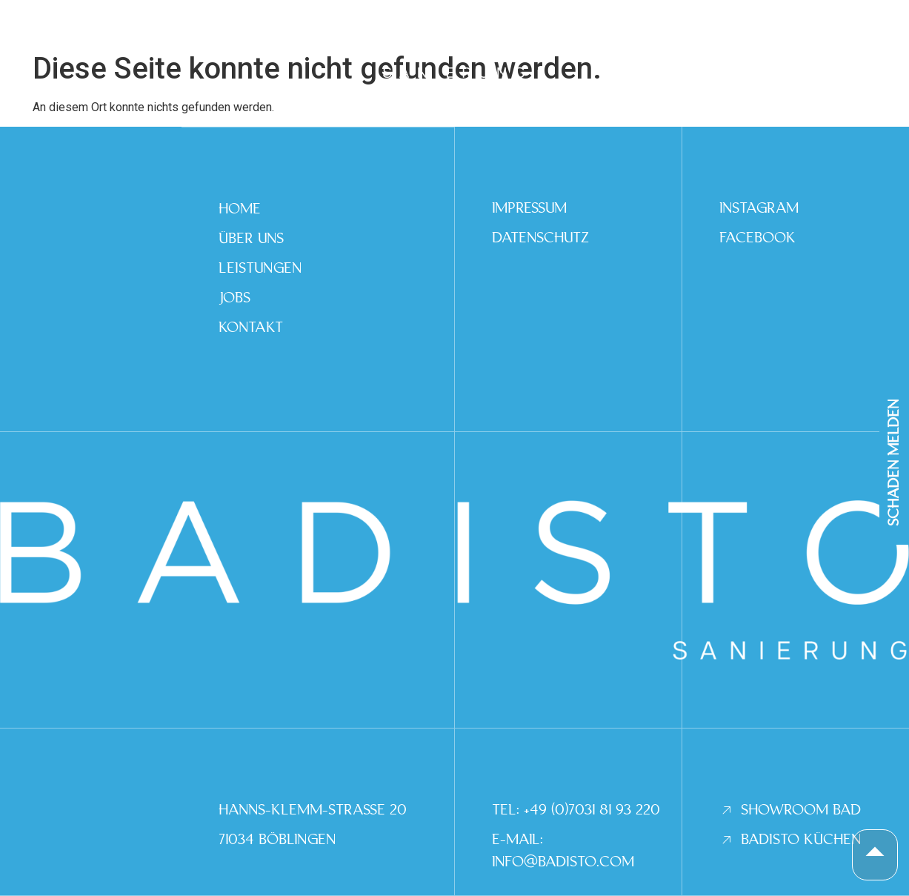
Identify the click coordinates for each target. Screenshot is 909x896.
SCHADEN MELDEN (894, 462)
